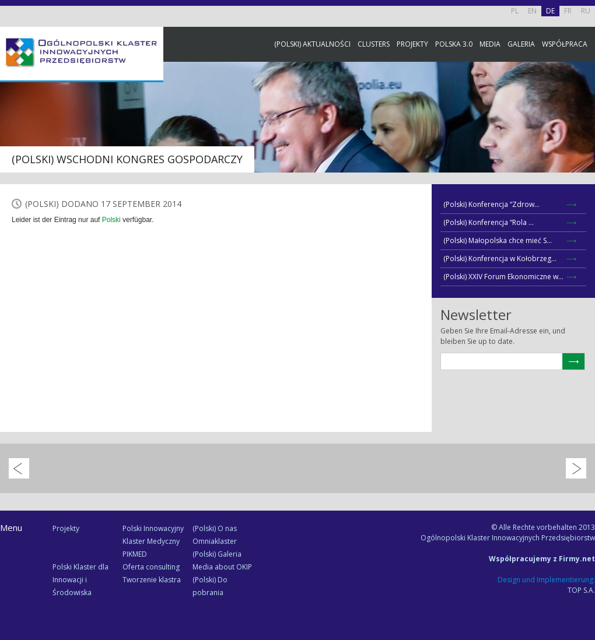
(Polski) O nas (214, 528)
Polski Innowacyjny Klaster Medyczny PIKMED (153, 541)
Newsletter (583, 217)
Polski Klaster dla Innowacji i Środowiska (80, 579)
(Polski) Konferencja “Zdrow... (491, 204)
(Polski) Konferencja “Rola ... (488, 222)
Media (490, 44)
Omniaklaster (214, 541)
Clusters (374, 44)
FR (568, 11)
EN (532, 11)
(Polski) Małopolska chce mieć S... (497, 240)
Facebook (583, 129)
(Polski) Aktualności (312, 44)
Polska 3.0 (454, 44)
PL (515, 11)
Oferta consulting (151, 567)
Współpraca (564, 44)
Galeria (521, 44)
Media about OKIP (222, 567)
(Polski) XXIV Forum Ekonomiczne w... (503, 277)
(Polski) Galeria (217, 554)
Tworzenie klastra (152, 580)
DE (550, 11)
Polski (111, 220)
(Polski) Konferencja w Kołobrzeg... (499, 258)
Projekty (412, 44)
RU (585, 11)
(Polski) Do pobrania (210, 586)
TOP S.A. (581, 590)
